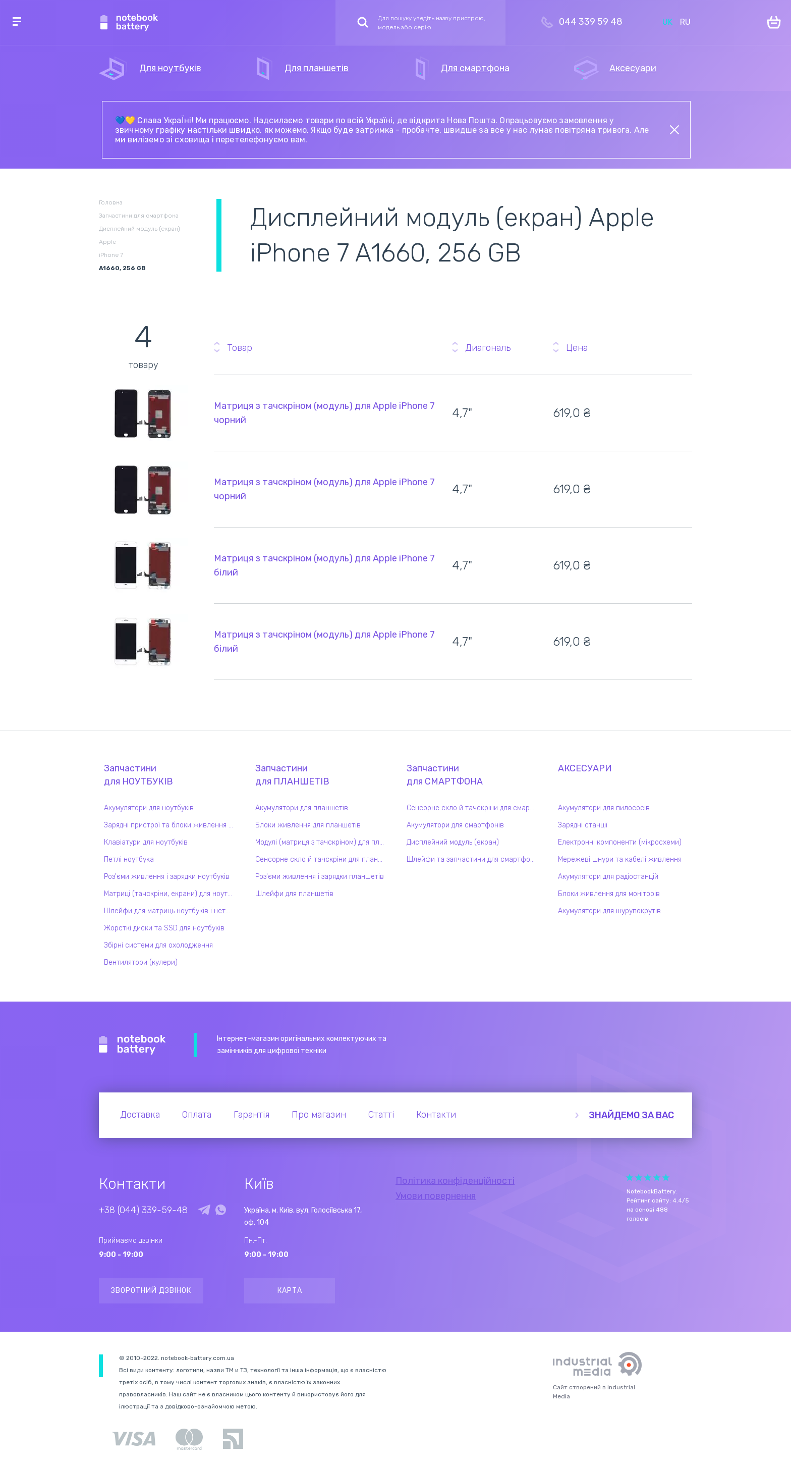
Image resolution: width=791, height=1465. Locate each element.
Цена (577, 347)
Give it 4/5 (656, 1177)
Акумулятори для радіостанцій (608, 876)
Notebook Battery (132, 1045)
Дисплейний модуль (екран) (453, 842)
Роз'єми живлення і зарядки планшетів (319, 876)
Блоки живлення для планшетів (308, 825)
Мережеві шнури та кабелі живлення (620, 859)
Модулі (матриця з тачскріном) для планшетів (322, 842)
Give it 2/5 (638, 1177)
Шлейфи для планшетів (294, 894)
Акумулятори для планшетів (301, 808)
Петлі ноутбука (129, 859)
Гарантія (251, 1114)
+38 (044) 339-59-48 (143, 1210)
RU (685, 22)
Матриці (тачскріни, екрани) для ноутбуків (171, 894)
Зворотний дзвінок (151, 1290)
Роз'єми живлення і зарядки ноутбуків (167, 876)
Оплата (196, 1114)
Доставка (140, 1114)
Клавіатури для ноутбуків (146, 842)
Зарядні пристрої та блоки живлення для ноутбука (171, 825)
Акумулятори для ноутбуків (149, 808)
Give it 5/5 (665, 1177)
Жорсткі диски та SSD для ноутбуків (164, 928)
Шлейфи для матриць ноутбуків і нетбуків (171, 911)
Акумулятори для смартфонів (455, 825)
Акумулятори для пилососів (604, 808)
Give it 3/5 (647, 1177)
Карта (289, 1290)
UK (667, 22)
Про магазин (319, 1114)
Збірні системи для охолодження (158, 945)
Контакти (436, 1114)
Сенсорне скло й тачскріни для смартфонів (474, 808)
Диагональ (488, 347)
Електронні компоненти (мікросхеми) (620, 842)
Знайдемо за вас (631, 1115)
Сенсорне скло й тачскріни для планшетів (322, 859)
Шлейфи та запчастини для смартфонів (473, 859)
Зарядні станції (582, 825)
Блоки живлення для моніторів (609, 894)
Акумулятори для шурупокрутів (609, 911)
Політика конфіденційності (455, 1180)
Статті (381, 1114)
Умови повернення (436, 1195)
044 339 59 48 (591, 21)
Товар (239, 347)
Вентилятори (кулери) (141, 962)
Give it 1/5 (629, 1177)
